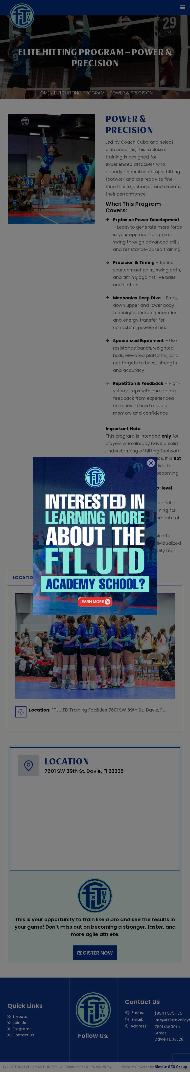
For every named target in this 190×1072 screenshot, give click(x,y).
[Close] (151, 463)
